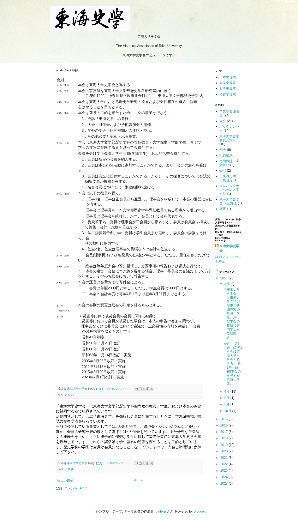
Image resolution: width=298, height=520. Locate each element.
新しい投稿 (65, 480)
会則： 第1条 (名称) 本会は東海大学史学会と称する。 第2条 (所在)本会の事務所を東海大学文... (232, 363)
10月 (228, 411)
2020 (224, 451)
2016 (224, 425)
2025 (224, 483)
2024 (224, 477)
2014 (224, 278)
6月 (227, 404)
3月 (227, 284)
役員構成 (226, 155)
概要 (71, 469)
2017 (224, 432)
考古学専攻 (227, 94)
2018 (224, 438)
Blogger (199, 511)
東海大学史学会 (229, 248)
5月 (227, 398)
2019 (224, 445)
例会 (222, 149)
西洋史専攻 (227, 88)
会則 (71, 395)
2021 (224, 457)
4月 (227, 391)
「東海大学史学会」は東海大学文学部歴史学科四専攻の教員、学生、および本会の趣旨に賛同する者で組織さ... (231, 313)
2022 (224, 464)
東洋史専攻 (227, 83)
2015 (224, 419)
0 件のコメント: (117, 388)
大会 (222, 121)
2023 (224, 470)
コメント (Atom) (76, 488)
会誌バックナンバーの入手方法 (229, 189)
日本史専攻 (227, 77)
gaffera (161, 511)
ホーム (139, 480)
